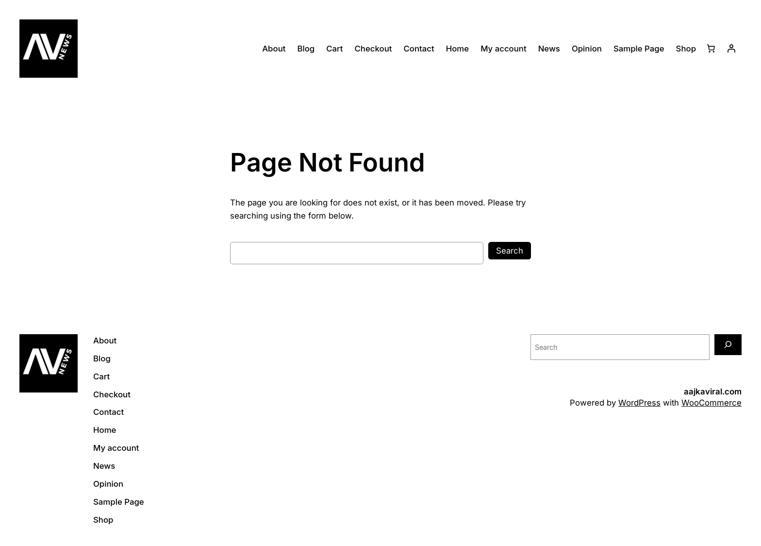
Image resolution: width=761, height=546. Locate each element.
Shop (686, 48)
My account (503, 48)
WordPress (639, 403)
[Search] (728, 344)
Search (509, 251)
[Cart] (711, 48)
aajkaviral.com (713, 391)
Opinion (587, 48)
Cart (334, 48)
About (273, 48)
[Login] (731, 48)
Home (457, 48)
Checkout (373, 48)
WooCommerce (711, 403)
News (549, 48)
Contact (418, 48)
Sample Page (638, 48)
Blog (305, 48)
